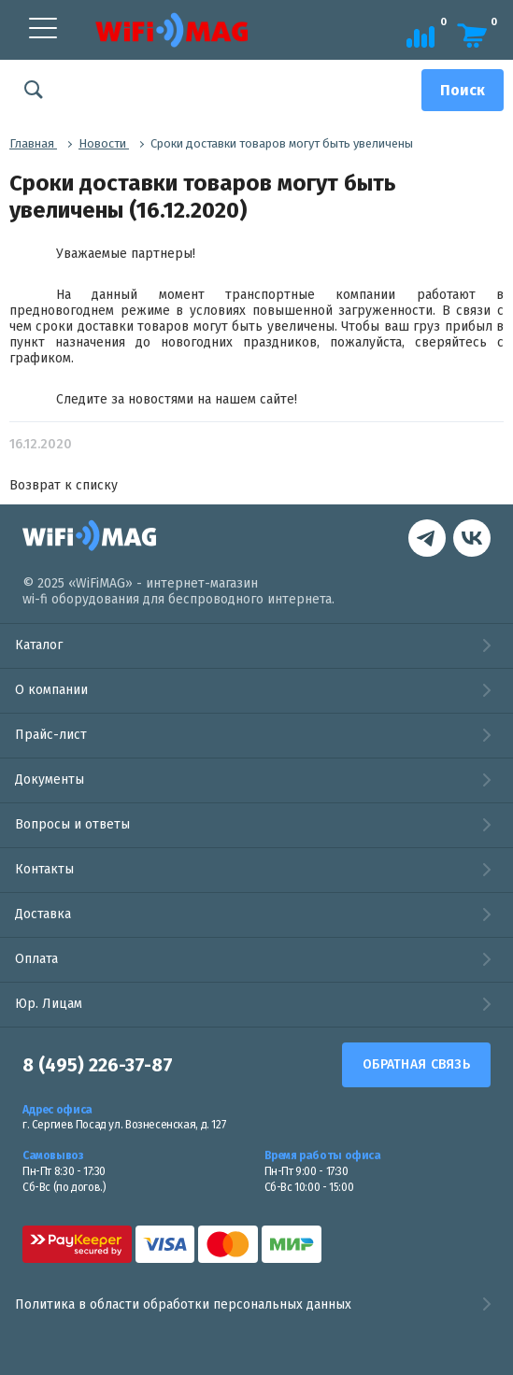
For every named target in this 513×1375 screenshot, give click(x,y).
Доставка (43, 914)
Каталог (39, 645)
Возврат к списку (63, 485)
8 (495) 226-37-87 (97, 1065)
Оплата (36, 959)
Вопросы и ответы (72, 824)
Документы (49, 779)
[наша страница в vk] (427, 540)
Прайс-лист (51, 735)
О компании (51, 690)
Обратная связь (416, 1064)
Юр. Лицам (48, 1004)
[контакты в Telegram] (472, 540)
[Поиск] (462, 90)
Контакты (44, 869)
